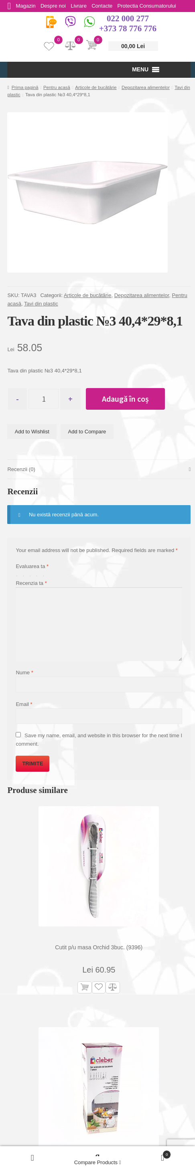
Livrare (82, 6)
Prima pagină (25, 87)
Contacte (106, 6)
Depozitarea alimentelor (146, 87)
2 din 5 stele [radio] (25, 573)
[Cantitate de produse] (45, 399)
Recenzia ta (31, 583)
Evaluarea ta (32, 566)
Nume (24, 673)
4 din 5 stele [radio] (38, 573)
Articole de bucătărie (96, 87)
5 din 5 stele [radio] (45, 573)
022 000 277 (128, 18)
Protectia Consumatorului (152, 6)
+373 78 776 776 (127, 28)
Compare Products (97, 1162)
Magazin (27, 6)
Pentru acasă (56, 87)
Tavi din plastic (41, 304)
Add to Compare (87, 432)
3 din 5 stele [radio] (32, 573)
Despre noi (55, 6)
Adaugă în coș (129, 399)
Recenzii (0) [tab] (21, 470)
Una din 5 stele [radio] (18, 573)
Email (24, 705)
